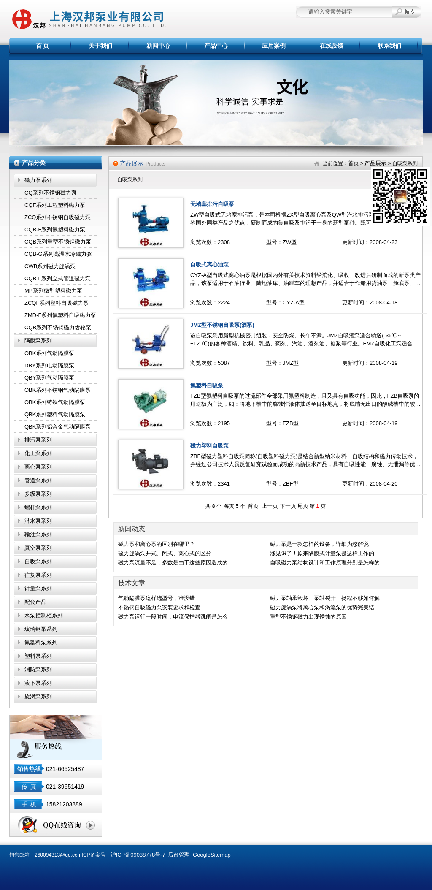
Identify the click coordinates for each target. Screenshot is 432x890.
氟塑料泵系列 (40, 642)
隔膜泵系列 (38, 340)
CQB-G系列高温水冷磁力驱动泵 (58, 255)
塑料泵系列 (38, 656)
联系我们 (389, 45)
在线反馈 (331, 45)
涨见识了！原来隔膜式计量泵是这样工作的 (322, 553)
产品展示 (375, 163)
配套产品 (35, 602)
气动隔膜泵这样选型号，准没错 (156, 598)
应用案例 (274, 45)
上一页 (270, 506)
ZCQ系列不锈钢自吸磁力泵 (57, 217)
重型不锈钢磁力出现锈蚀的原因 (308, 616)
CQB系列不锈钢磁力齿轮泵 (57, 327)
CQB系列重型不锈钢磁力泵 (57, 242)
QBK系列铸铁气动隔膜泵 (54, 402)
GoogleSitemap (212, 855)
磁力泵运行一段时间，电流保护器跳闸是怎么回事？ (173, 617)
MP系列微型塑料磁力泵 (53, 291)
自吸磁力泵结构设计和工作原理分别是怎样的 (325, 562)
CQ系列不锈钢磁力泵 (50, 193)
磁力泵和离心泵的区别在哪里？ (156, 544)
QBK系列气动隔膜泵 (49, 353)
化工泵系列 (38, 453)
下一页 (288, 506)
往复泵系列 (38, 575)
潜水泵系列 (38, 521)
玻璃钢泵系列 (40, 629)
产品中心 (216, 45)
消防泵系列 (38, 669)
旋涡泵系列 (38, 696)
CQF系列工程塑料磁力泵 (54, 205)
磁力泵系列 (38, 180)
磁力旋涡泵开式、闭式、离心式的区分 (164, 553)
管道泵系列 (38, 480)
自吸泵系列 (38, 561)
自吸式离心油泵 (209, 264)
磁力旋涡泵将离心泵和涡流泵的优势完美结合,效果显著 (322, 608)
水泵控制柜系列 (43, 615)
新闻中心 (158, 45)
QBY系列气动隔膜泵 (49, 377)
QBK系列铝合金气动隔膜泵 (57, 426)
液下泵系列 (38, 683)
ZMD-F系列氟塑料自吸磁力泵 (60, 315)
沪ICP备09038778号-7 (138, 855)
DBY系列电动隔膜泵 (49, 365)
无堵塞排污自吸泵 (212, 204)
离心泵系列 (38, 467)
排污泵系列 (38, 440)
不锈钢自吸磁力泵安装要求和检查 (159, 607)
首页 (353, 163)
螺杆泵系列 (38, 507)
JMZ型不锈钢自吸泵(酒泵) (222, 325)
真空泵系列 (38, 548)
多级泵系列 (38, 494)
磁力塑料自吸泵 (209, 445)
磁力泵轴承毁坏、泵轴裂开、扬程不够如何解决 (325, 598)
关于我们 (100, 45)
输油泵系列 (38, 534)
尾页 (302, 506)
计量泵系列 (38, 588)
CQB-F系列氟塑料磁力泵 (54, 229)
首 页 (42, 45)
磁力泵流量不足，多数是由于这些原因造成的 (173, 562)
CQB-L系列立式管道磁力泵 (57, 278)
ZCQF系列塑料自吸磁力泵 (56, 303)
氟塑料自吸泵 (206, 385)
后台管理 (179, 855)
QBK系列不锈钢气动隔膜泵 (57, 390)
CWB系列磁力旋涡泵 (50, 266)
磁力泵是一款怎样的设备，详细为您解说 (319, 544)
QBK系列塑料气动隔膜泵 (54, 414)
